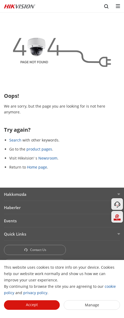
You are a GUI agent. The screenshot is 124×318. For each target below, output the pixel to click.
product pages (39, 149)
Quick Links (15, 234)
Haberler (12, 207)
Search (15, 140)
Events (10, 220)
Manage (92, 304)
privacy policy (35, 292)
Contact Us (35, 250)
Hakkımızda (15, 194)
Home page (37, 167)
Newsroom (47, 158)
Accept (32, 304)
